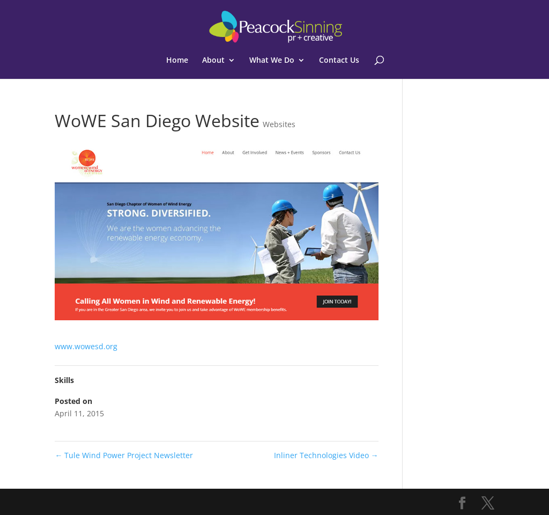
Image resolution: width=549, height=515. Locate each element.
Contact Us (339, 60)
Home (177, 60)
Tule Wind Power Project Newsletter (124, 455)
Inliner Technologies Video (326, 455)
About (213, 60)
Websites (279, 124)
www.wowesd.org (86, 346)
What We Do (271, 60)
